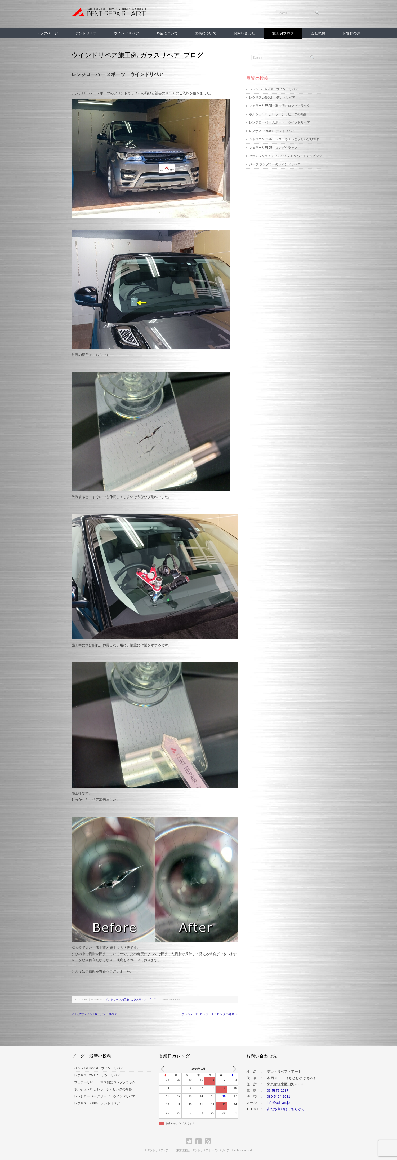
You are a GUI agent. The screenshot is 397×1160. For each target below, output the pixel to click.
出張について (206, 33)
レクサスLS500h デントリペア (272, 131)
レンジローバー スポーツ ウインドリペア (279, 122)
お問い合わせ (244, 33)
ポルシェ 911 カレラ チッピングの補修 (278, 114)
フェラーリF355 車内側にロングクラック (279, 106)
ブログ (193, 55)
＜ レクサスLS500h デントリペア (94, 1014)
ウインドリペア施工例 (104, 55)
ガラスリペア (160, 55)
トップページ (47, 33)
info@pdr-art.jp (278, 1103)
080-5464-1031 (278, 1097)
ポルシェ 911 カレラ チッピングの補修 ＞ (209, 1014)
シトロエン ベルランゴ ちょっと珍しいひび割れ (284, 139)
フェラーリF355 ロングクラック (273, 147)
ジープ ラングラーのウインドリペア (275, 164)
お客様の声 (351, 33)
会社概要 (318, 33)
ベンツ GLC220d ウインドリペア (273, 89)
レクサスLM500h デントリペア (272, 97)
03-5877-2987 (277, 1090)
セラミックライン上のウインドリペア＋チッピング (285, 156)
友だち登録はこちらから (286, 1109)
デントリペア (86, 33)
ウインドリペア (126, 33)
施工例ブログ (283, 33)
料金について (167, 33)
